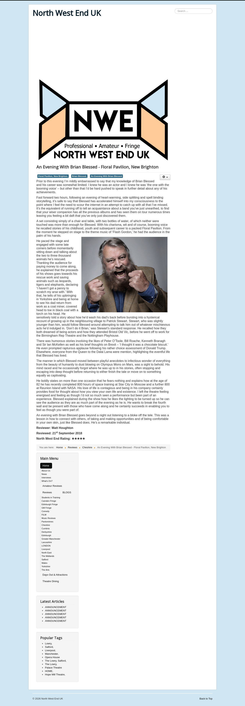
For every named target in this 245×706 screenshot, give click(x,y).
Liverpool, (50, 650)
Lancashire (47, 542)
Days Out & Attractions (55, 574)
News (44, 474)
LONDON (46, 546)
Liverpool (46, 549)
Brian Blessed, (79, 176)
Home (45, 465)
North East (46, 552)
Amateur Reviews (52, 485)
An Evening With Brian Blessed (106, 176)
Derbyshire (47, 532)
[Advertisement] (122, 48)
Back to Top (205, 698)
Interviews (46, 477)
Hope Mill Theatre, (55, 674)
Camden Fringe (49, 501)
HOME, (49, 671)
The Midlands (48, 556)
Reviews (47, 492)
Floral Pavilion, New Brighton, (53, 176)
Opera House (52, 657)
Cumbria (46, 528)
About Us (46, 471)
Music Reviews (49, 518)
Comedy (45, 511)
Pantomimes (47, 521)
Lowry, (48, 643)
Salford (45, 559)
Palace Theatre (53, 667)
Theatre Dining (50, 581)
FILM (44, 515)
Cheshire (46, 525)
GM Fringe (46, 508)
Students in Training (51, 497)
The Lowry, (51, 664)
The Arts (45, 570)
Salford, (49, 646)
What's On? (47, 481)
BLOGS (67, 492)
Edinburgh (46, 535)
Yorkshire (46, 566)
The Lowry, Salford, (55, 660)
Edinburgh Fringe (50, 504)
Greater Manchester (51, 539)
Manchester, (52, 653)
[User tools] (165, 177)
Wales (44, 563)
